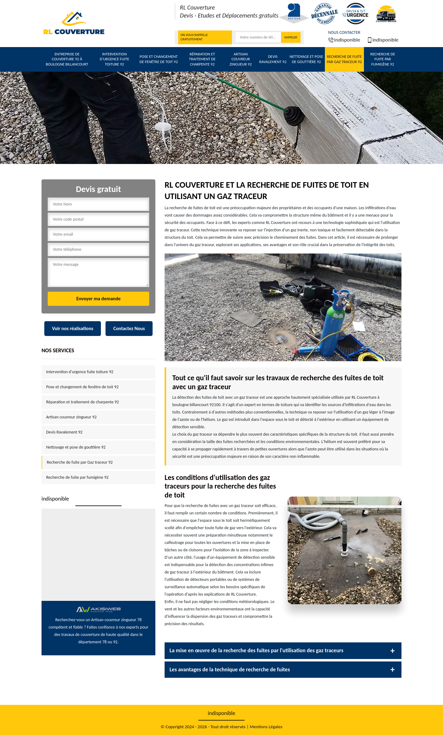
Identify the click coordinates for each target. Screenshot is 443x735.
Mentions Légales (266, 726)
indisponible (344, 40)
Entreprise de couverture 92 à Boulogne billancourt (67, 59)
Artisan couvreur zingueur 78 (116, 619)
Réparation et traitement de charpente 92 (202, 59)
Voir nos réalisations (72, 328)
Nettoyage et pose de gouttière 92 (306, 59)
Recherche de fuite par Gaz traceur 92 (344, 59)
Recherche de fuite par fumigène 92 (382, 59)
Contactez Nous (129, 328)
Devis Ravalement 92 (272, 59)
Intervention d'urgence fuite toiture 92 (114, 59)
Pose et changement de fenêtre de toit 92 (158, 59)
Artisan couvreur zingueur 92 (240, 59)
